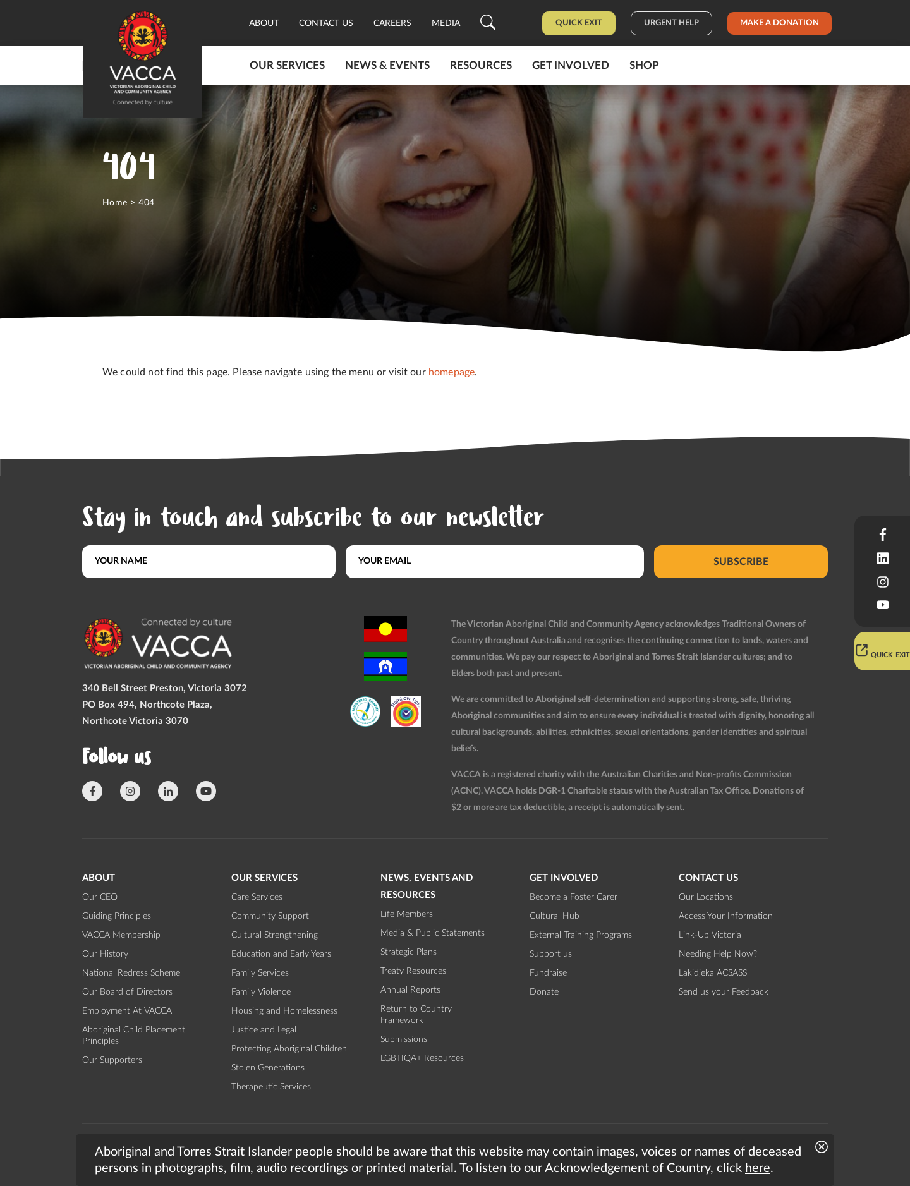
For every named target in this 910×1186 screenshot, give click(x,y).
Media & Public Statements (432, 933)
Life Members (406, 914)
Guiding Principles (116, 916)
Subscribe (740, 561)
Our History (105, 954)
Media (446, 23)
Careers (392, 23)
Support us (551, 954)
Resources (481, 65)
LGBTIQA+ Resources (422, 1058)
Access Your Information (726, 916)
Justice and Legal (263, 1030)
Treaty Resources (413, 971)
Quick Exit (578, 23)
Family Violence (261, 992)
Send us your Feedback (723, 992)
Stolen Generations (268, 1067)
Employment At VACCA (127, 1011)
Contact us (326, 23)
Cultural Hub (554, 916)
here (757, 1168)
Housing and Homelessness (284, 1011)
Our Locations (706, 897)
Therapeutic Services (271, 1086)
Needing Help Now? (718, 954)
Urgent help (671, 23)
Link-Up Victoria (710, 935)
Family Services (260, 973)
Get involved (570, 65)
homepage (451, 372)
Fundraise (548, 973)
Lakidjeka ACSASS (713, 973)
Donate (544, 992)
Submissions (403, 1039)
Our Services (287, 65)
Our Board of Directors (127, 992)
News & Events (387, 65)
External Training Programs (581, 935)
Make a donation (779, 23)
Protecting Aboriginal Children (289, 1048)
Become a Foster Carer (573, 897)
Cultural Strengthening (274, 935)
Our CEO (100, 897)
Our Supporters (112, 1060)
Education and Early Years (281, 954)
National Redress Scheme (131, 973)
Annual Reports (410, 990)
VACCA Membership (121, 935)
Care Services (256, 897)
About (264, 23)
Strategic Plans (408, 952)
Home (115, 202)
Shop (644, 65)
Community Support (270, 916)
